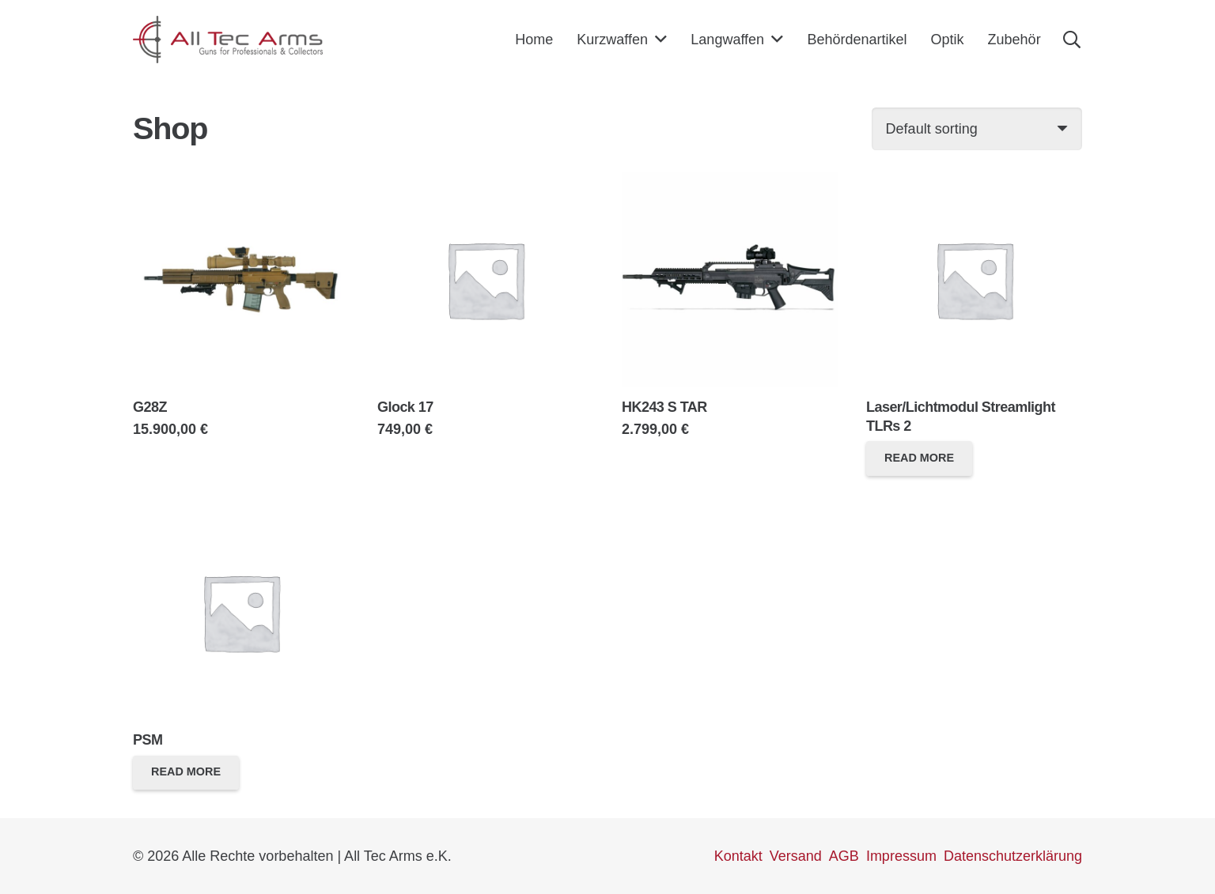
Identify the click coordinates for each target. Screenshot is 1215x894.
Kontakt (738, 856)
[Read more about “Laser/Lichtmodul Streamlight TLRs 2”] (919, 458)
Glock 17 (405, 407)
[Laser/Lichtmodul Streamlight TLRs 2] (974, 181)
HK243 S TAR (664, 407)
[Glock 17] (485, 181)
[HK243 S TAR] (730, 181)
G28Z (150, 407)
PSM (147, 740)
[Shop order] (977, 129)
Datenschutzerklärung (1013, 856)
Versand (796, 856)
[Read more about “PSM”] (186, 773)
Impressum (901, 856)
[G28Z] (241, 181)
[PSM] (241, 514)
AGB (844, 856)
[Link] (228, 39)
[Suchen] (1072, 39)
